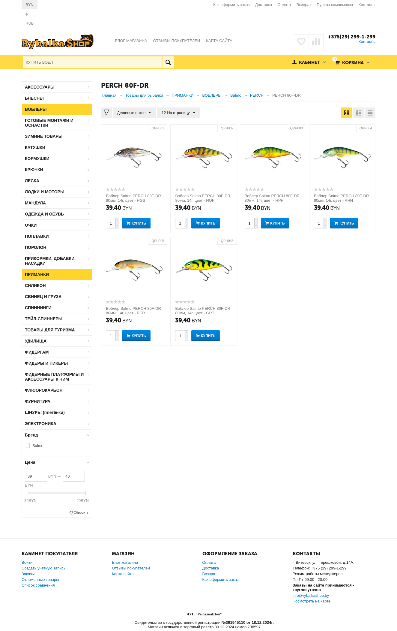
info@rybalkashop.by (311, 595)
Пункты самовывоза (335, 4)
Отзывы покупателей (131, 568)
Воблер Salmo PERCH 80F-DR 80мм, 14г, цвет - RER (133, 310)
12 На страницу (178, 113)
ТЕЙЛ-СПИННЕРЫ (43, 318)
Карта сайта (122, 574)
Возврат (304, 4)
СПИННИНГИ (38, 307)
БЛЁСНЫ (34, 98)
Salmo (37, 445)
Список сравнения (38, 585)
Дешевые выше (134, 113)
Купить (139, 223)
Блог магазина (125, 562)
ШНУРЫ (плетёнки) (45, 412)
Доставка (263, 4)
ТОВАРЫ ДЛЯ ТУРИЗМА (50, 330)
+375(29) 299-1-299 (351, 37)
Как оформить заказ (231, 4)
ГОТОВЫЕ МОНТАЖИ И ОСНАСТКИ (49, 123)
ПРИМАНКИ (37, 274)
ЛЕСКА (32, 180)
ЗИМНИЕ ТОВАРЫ (44, 136)
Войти (27, 562)
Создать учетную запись (44, 568)
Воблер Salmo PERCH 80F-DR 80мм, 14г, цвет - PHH (341, 198)
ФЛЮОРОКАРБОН (44, 390)
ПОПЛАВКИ (37, 236)
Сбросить (81, 512)
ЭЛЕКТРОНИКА (40, 423)
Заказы (28, 574)
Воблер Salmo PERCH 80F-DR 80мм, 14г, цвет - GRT (202, 310)
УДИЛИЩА (35, 341)
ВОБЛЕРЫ (36, 109)
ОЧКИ (31, 225)
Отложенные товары (40, 579)
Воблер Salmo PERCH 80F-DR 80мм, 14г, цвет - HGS (133, 198)
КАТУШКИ (35, 147)
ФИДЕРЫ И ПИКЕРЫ (46, 363)
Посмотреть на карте (311, 601)
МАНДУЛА (35, 203)
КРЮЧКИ (34, 169)
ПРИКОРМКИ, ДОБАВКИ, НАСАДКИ (50, 261)
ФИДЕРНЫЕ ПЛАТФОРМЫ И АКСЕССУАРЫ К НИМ (54, 377)
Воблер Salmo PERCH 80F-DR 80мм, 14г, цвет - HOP (202, 198)
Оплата (284, 4)
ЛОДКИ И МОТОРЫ (44, 191)
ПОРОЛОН (35, 247)
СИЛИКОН (35, 285)
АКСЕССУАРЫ (40, 87)
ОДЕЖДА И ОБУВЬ (44, 214)
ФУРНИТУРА (37, 401)
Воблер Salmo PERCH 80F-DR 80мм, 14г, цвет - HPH (272, 198)
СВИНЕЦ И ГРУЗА (43, 296)
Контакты (367, 4)
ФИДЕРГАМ (37, 352)
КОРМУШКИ (37, 158)
